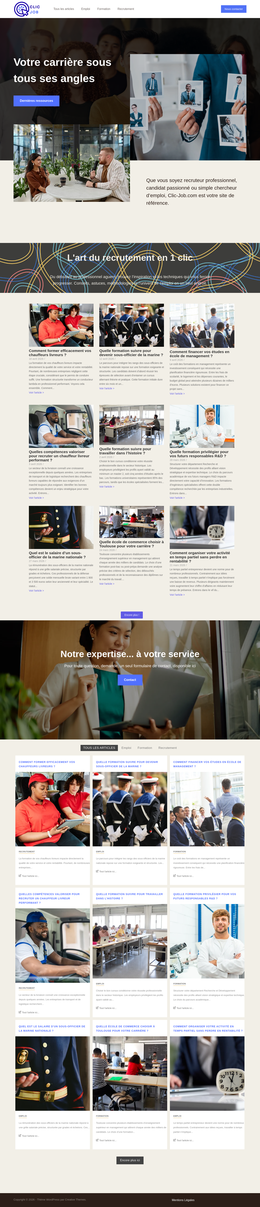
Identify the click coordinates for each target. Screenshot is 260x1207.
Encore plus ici (130, 1160)
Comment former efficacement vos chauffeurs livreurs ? (60, 353)
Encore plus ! (131, 615)
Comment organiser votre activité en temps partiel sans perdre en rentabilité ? (200, 557)
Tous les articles (63, 8)
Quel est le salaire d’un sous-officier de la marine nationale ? (57, 555)
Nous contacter (234, 8)
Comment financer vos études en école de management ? (199, 354)
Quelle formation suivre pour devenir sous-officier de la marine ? (131, 353)
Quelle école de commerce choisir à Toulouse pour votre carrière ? (131, 544)
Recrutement (126, 8)
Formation (103, 8)
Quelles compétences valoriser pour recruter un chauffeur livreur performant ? (59, 456)
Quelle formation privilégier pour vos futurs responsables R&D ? (199, 454)
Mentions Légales (183, 1200)
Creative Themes (75, 1199)
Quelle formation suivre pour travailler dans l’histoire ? (125, 451)
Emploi (85, 8)
